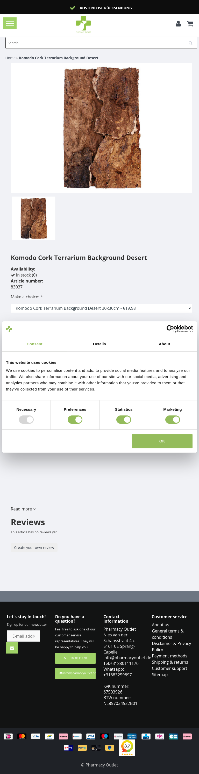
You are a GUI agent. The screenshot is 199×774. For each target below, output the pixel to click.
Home (10, 57)
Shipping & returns (170, 662)
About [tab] (164, 344)
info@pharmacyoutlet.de (78, 673)
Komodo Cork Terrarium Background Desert (58, 57)
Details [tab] (99, 344)
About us (160, 625)
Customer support (169, 668)
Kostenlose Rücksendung (106, 7)
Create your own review (34, 547)
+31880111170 (75, 658)
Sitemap (160, 674)
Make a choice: (27, 297)
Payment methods (169, 656)
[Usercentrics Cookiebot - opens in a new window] (170, 329)
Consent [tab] (34, 344)
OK (162, 441)
